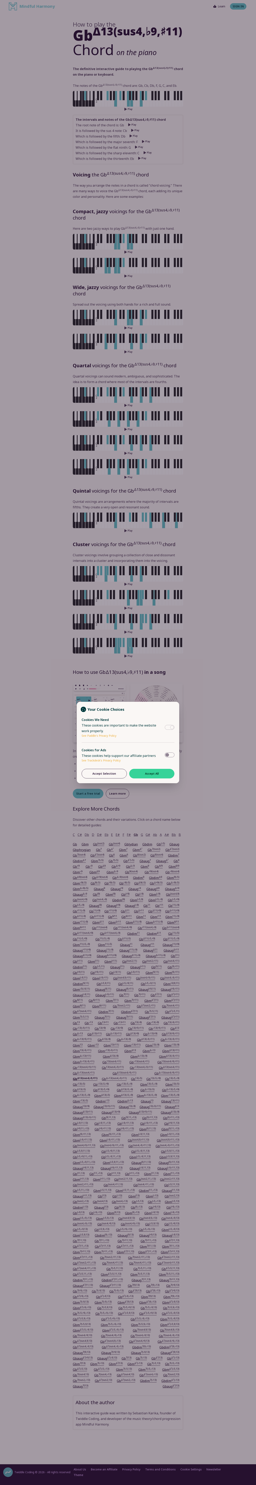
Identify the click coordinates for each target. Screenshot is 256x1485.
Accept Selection (104, 773)
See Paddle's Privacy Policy (99, 736)
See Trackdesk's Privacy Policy (101, 760)
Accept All (152, 773)
